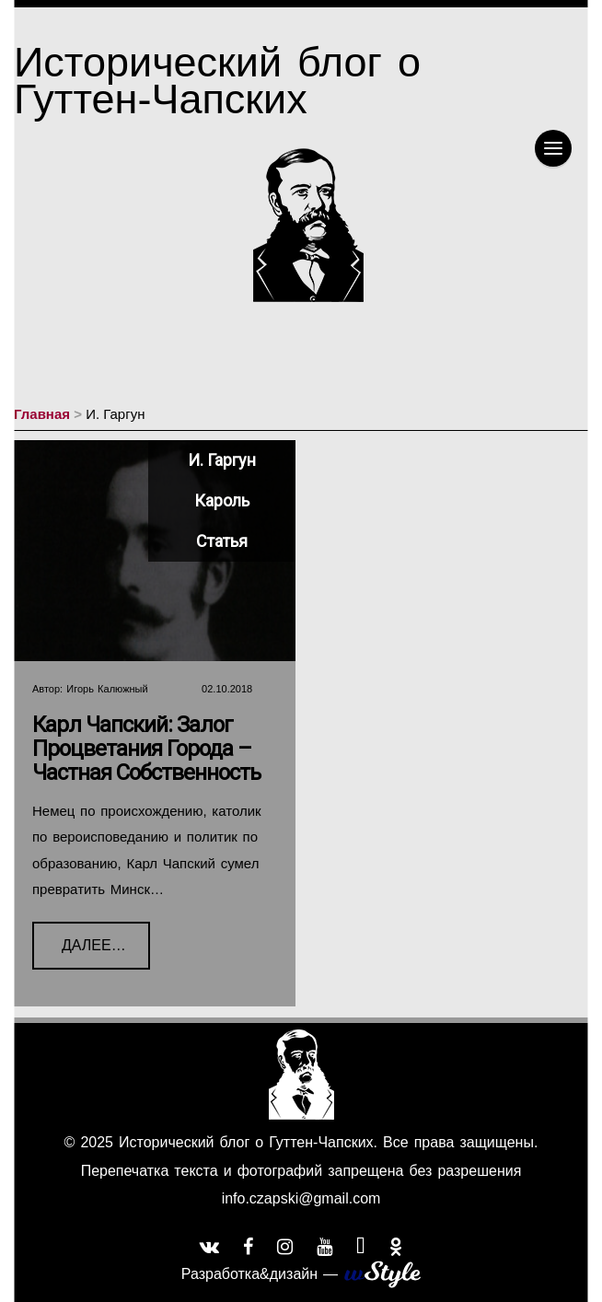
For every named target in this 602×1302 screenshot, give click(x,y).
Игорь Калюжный (106, 688)
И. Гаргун (222, 460)
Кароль (221, 500)
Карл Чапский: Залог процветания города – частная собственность (146, 748)
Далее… (79, 937)
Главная (42, 414)
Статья (222, 541)
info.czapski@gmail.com (301, 1198)
